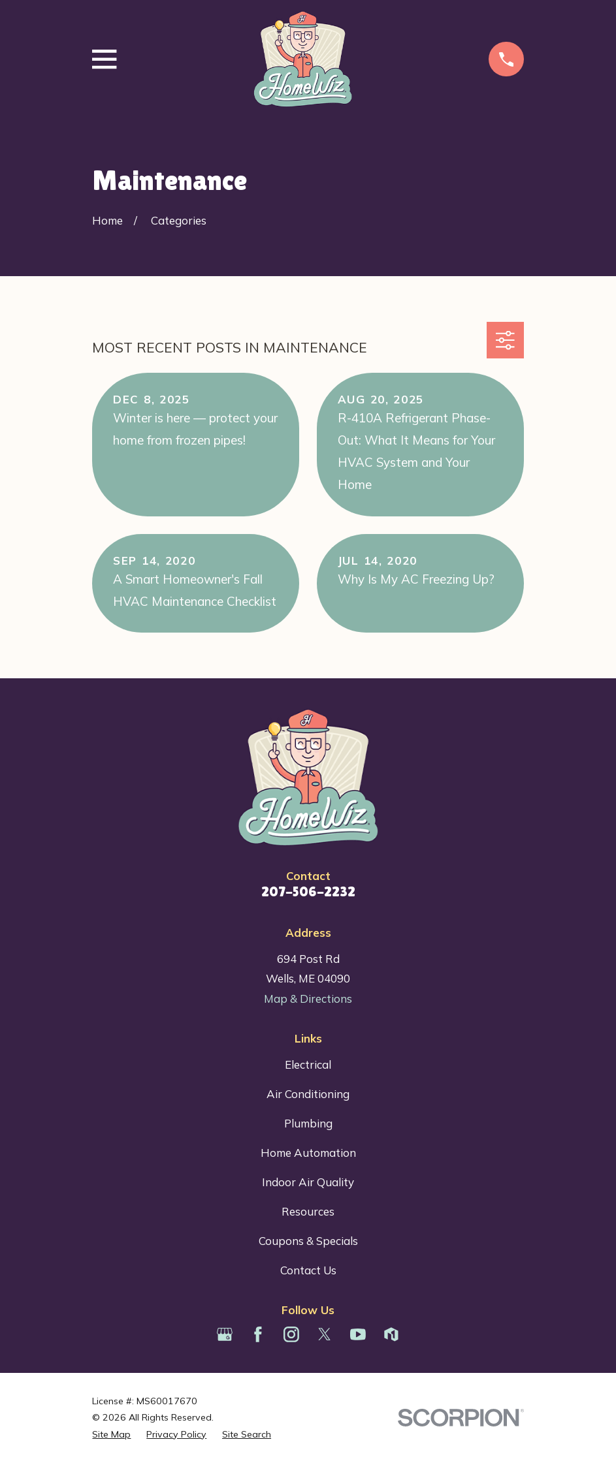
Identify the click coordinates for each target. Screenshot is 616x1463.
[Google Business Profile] (225, 1334)
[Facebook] (258, 1334)
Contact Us (308, 1270)
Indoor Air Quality (308, 1182)
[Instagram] (291, 1334)
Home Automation (308, 1152)
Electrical (308, 1064)
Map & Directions (308, 998)
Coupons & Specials (308, 1241)
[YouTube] (358, 1334)
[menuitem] (111, 1434)
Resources (308, 1211)
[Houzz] (391, 1334)
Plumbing (308, 1123)
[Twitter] (324, 1334)
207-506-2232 (308, 891)
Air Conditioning (308, 1094)
